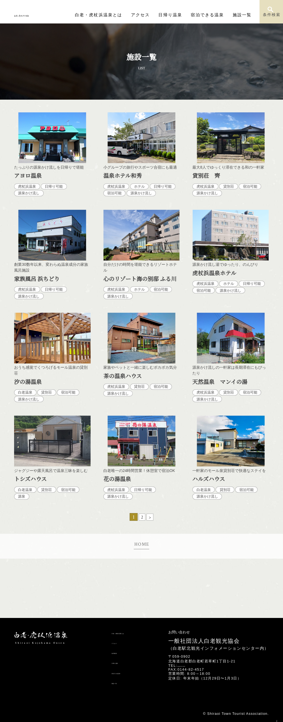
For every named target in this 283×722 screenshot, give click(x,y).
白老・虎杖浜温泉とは (123, 15)
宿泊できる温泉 (214, 15)
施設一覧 (243, 15)
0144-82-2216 (190, 666)
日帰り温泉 (183, 15)
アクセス (158, 15)
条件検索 (271, 17)
